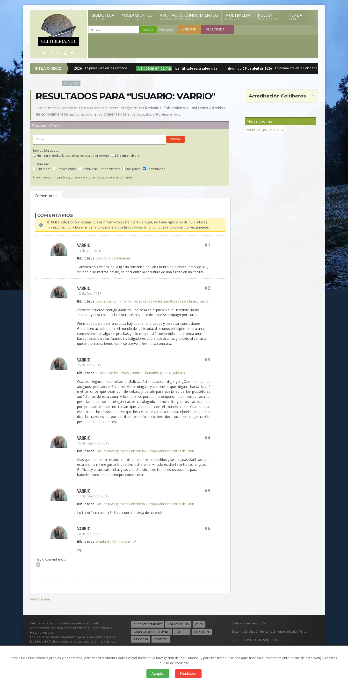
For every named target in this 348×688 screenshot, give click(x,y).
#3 (207, 359)
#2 (207, 288)
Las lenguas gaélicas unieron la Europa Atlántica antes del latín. (145, 450)
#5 (207, 490)
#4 (207, 437)
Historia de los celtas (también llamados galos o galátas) (140, 372)
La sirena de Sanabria (113, 258)
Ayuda (199, 623)
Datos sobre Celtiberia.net (151, 631)
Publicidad (140, 638)
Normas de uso (178, 623)
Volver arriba (40, 598)
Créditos (182, 631)
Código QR (71, 83)
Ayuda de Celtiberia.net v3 (116, 541)
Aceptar (158, 674)
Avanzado (166, 29)
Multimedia (238, 16)
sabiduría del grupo (143, 227)
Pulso (269, 16)
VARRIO (84, 245)
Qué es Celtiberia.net (147, 623)
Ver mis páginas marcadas (265, 130)
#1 (207, 245)
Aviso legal (201, 631)
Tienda (295, 16)
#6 (207, 528)
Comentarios (46, 196)
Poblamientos (137, 16)
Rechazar (188, 674)
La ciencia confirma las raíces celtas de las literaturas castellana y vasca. (152, 301)
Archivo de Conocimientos (189, 16)
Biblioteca (102, 16)
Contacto (160, 638)
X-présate (189, 29)
